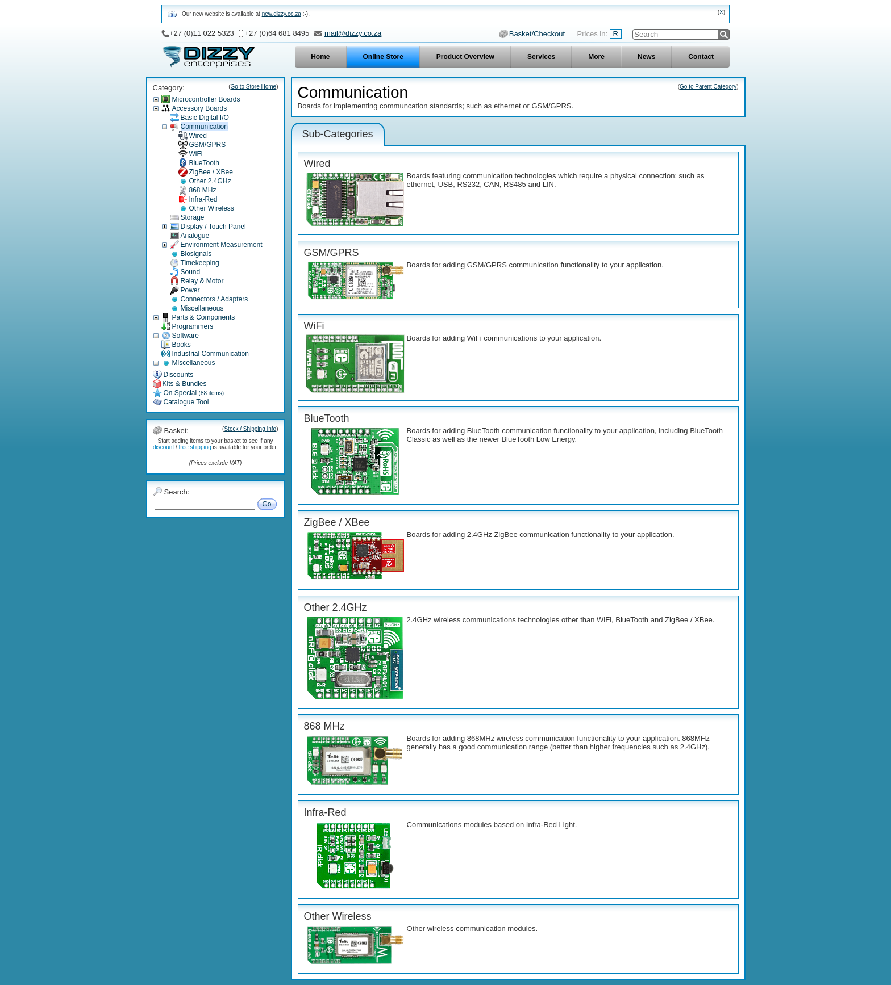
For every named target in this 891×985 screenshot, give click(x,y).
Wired (198, 136)
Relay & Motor (202, 281)
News (646, 57)
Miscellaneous (202, 308)
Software (185, 335)
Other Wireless (211, 208)
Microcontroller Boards (206, 99)
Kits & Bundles (185, 384)
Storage (193, 217)
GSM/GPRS (207, 145)
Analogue (195, 236)
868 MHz (202, 190)
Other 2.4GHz (210, 181)
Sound (191, 272)
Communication (204, 127)
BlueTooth (204, 163)
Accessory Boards (199, 108)
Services (541, 57)
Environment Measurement (222, 245)
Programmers (193, 326)
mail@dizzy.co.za (352, 33)
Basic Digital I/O (205, 117)
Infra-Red (203, 199)
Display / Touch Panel (213, 226)
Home (320, 57)
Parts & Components (203, 317)
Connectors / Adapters (214, 299)
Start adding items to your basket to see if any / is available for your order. (215, 444)
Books (181, 345)
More (596, 57)
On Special (194, 393)
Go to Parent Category (708, 86)
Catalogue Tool (186, 402)
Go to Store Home (254, 86)
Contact (701, 57)
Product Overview (465, 57)
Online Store (383, 57)
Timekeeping (200, 263)
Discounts (179, 375)
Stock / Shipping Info (250, 429)
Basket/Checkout (537, 34)
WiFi (196, 154)
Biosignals (196, 254)
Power (190, 290)
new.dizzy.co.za (281, 14)
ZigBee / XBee (211, 172)
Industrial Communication (210, 354)
